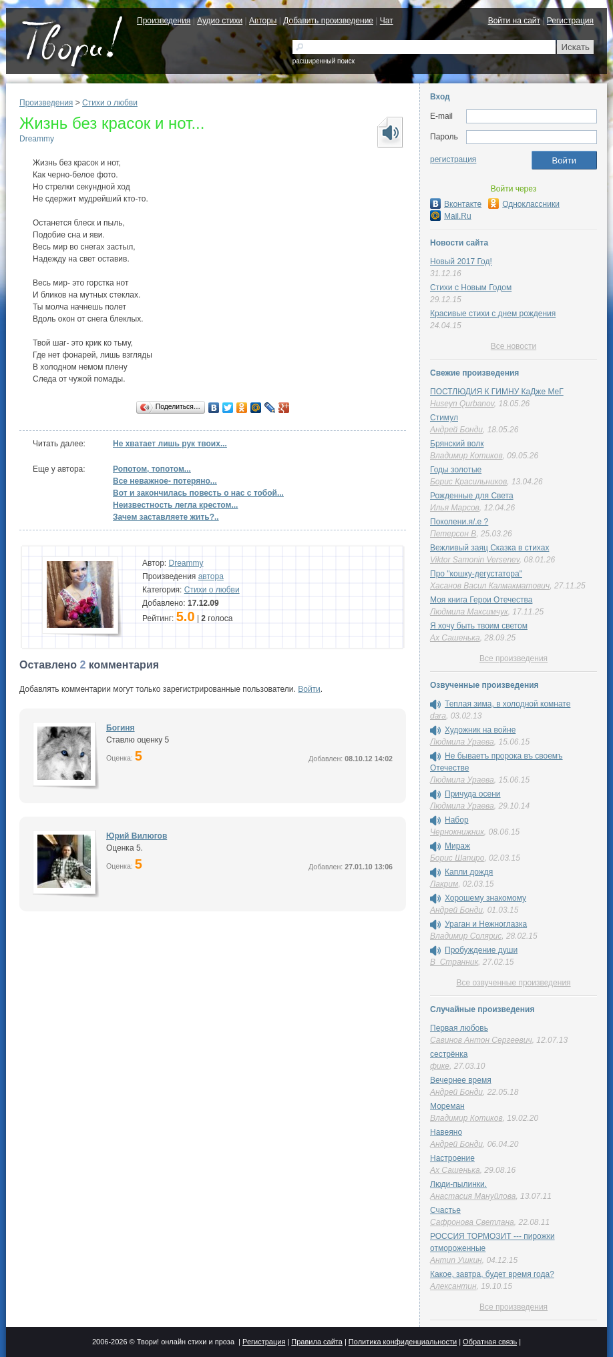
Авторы (262, 20)
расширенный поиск (323, 61)
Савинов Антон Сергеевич (481, 1040)
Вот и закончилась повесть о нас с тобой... (198, 493)
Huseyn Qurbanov (462, 403)
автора (211, 576)
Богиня (120, 728)
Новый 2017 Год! (461, 261)
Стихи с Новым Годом (471, 287)
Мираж (457, 846)
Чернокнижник (457, 832)
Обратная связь (490, 1342)
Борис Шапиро (457, 858)
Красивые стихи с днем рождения (493, 313)
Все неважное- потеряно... (165, 481)
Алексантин (453, 1286)
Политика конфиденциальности (403, 1342)
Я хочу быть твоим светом (479, 625)
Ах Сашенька (455, 637)
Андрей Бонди (456, 429)
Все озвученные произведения (513, 982)
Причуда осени (473, 794)
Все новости (513, 346)
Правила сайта (317, 1342)
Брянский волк (456, 443)
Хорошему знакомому (485, 898)
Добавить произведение (328, 20)
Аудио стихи (219, 20)
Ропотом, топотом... (152, 469)
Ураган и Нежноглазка (486, 924)
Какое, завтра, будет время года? (492, 1274)
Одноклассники (524, 204)
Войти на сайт (514, 20)
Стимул (444, 417)
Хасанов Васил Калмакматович (490, 585)
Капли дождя (469, 872)
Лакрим (444, 884)
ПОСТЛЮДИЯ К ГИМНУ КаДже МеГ (497, 391)
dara (438, 716)
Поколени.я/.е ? (459, 521)
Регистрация (570, 20)
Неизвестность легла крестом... (175, 505)
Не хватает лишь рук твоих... (170, 443)
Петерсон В (453, 533)
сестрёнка (448, 1054)
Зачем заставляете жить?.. (166, 517)
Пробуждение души (481, 950)
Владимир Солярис (465, 936)
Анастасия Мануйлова (473, 1196)
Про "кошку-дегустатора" (476, 573)
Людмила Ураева (462, 742)
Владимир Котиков (466, 455)
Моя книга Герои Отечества (481, 599)
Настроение (452, 1158)
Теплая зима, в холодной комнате (507, 704)
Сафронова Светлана (472, 1222)
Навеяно (446, 1132)
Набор (457, 820)
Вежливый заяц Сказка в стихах (489, 547)
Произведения (163, 20)
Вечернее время (460, 1080)
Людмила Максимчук (469, 611)
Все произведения (513, 658)
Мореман (447, 1106)
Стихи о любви (110, 102)
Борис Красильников (468, 481)
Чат (386, 20)
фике (439, 1066)
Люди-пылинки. (458, 1184)
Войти (309, 689)
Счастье (445, 1210)
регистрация (453, 159)
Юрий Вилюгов (136, 836)
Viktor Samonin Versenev (475, 559)
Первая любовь (459, 1028)
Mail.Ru (450, 216)
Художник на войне (480, 730)
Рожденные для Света (472, 495)
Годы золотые (455, 469)
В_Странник (454, 962)
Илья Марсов (454, 507)
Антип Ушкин (456, 1260)
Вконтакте (455, 204)
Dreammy (36, 138)
